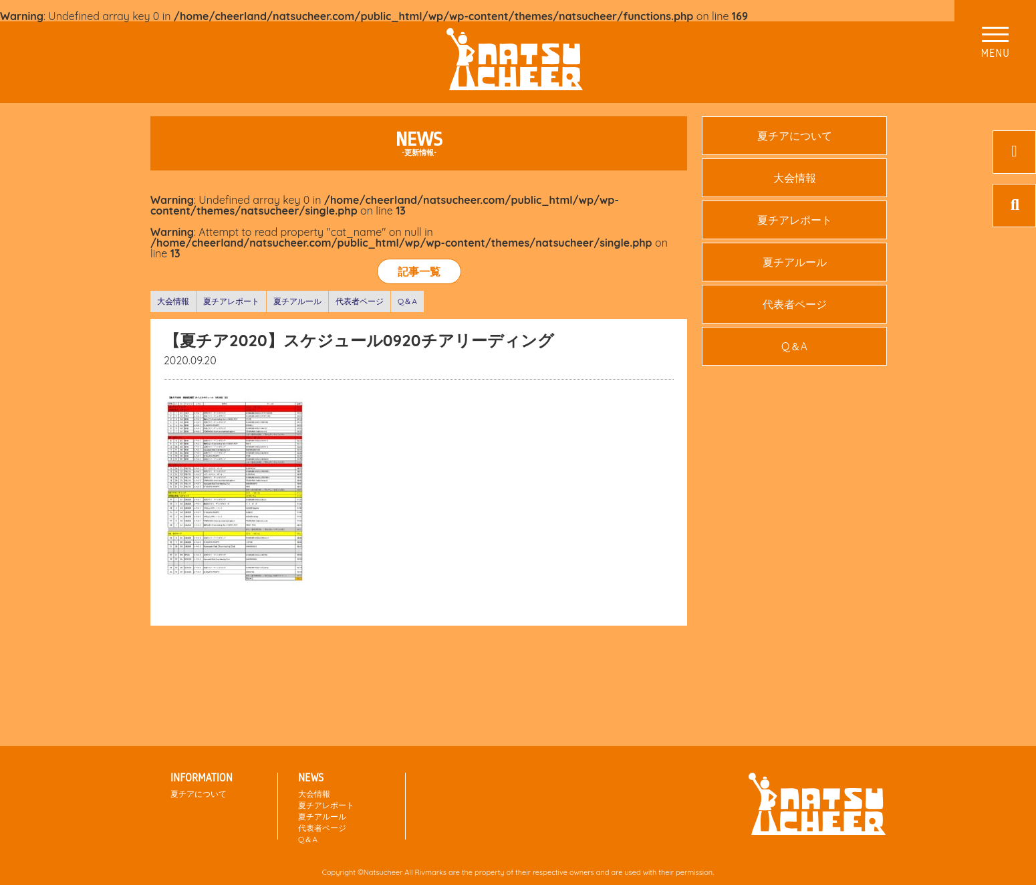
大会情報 (173, 301)
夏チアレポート (231, 301)
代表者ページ (360, 301)
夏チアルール (297, 301)
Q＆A (407, 301)
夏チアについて (794, 135)
